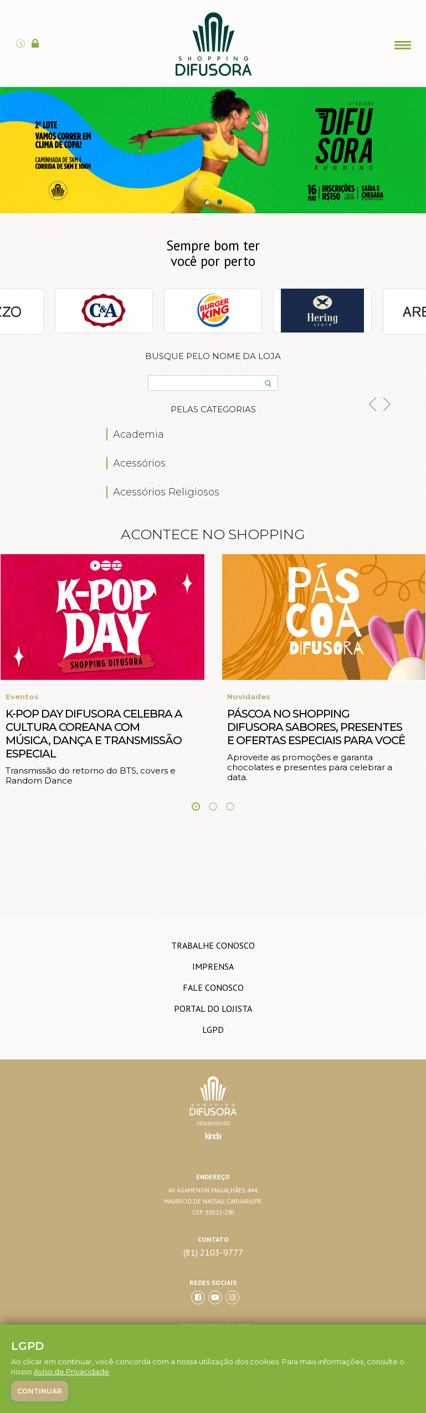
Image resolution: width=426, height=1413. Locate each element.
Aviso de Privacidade (71, 1371)
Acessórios (139, 463)
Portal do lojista (213, 1008)
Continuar (39, 1391)
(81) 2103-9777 (213, 1252)
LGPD (213, 1029)
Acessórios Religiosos (166, 492)
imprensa (213, 966)
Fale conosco (213, 987)
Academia (138, 434)
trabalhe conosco (213, 945)
